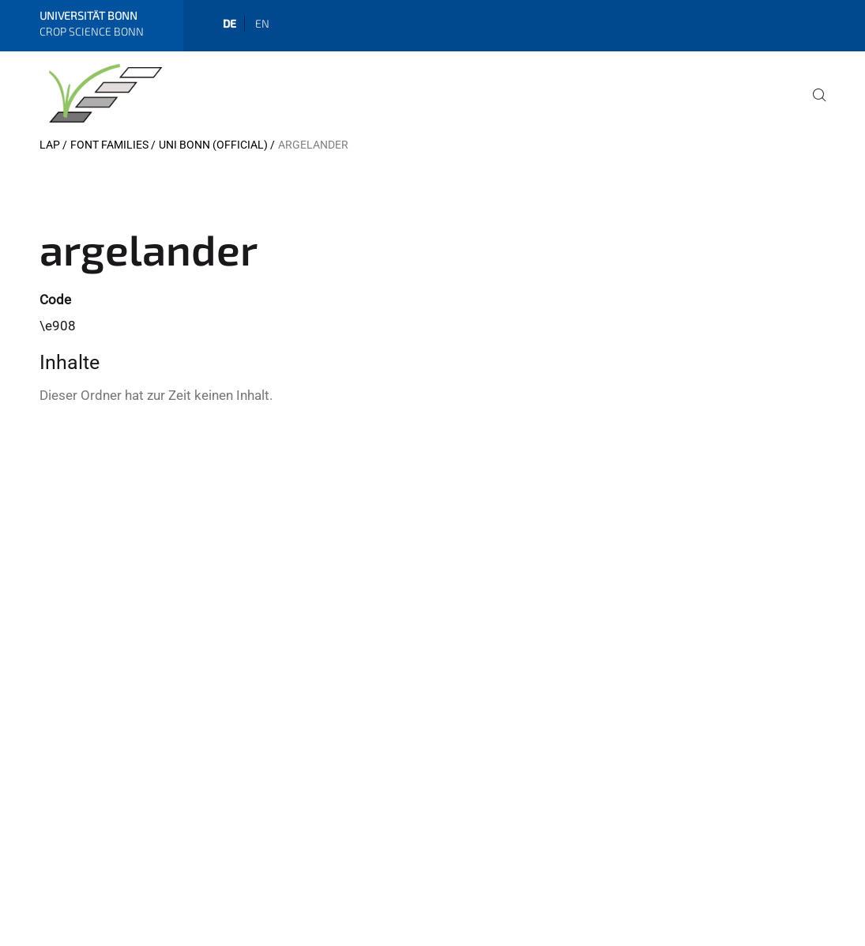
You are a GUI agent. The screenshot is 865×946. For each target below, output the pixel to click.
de (229, 23)
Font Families (109, 144)
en (262, 23)
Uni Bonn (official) (213, 144)
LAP (49, 144)
